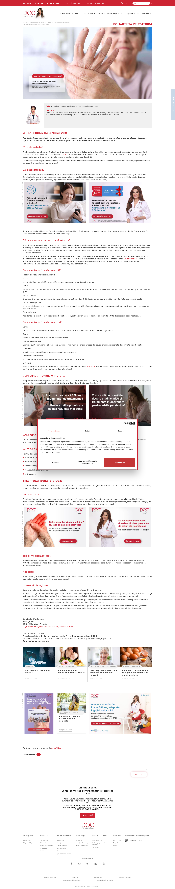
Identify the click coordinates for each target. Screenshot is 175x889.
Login (129, 3)
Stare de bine (117, 839)
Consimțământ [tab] (54, 431)
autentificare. (57, 747)
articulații (91, 366)
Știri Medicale (44, 850)
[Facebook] (71, 863)
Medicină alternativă (67, 666)
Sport (58, 850)
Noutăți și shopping (81, 842)
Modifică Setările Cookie (105, 879)
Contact (75, 877)
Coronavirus (44, 839)
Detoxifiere (60, 839)
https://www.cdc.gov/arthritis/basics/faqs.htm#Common (48, 626)
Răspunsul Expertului (29, 842)
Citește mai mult (31, 677)
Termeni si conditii (50, 877)
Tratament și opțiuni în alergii (69, 712)
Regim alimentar (62, 845)
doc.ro (25, 21)
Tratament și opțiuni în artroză (103, 666)
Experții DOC (66, 13)
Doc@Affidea (27, 839)
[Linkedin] (95, 863)
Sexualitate (95, 847)
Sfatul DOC (43, 848)
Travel (115, 845)
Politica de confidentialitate (71, 879)
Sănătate (80, 13)
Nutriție (59, 842)
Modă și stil (78, 839)
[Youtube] (103, 863)
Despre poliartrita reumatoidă (59, 21)
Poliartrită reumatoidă (38, 21)
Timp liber (116, 842)
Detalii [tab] (87, 431)
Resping (55, 462)
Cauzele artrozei (131, 258)
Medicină (29, 666)
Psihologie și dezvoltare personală (99, 843)
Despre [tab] (121, 431)
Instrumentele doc (96, 3)
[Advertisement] (55, 201)
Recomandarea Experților (137, 835)
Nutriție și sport (96, 13)
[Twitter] (87, 863)
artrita (65, 154)
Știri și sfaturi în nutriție (64, 853)
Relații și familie (130, 13)
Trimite (139, 774)
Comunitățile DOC (73, 3)
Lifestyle (146, 13)
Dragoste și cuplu (97, 839)
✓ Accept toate (119, 462)
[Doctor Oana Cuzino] (34, 13)
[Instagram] (79, 863)
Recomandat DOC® (124, 877)
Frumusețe (113, 13)
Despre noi (98, 877)
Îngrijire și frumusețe (81, 845)
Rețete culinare (62, 848)
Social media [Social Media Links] (87, 858)
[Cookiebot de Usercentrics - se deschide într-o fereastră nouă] (125, 423)
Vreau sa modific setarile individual (87, 462)
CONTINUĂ (87, 815)
